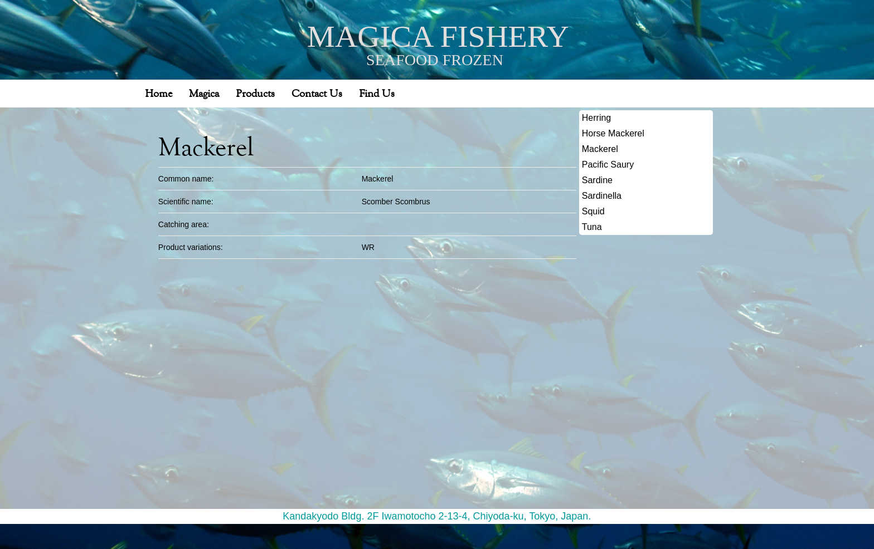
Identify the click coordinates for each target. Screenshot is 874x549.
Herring (596, 115)
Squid (593, 208)
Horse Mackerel (613, 130)
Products (255, 90)
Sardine (597, 177)
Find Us (377, 90)
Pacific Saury (608, 161)
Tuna (592, 224)
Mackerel (600, 146)
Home (158, 90)
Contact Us (317, 90)
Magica (204, 90)
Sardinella (601, 193)
